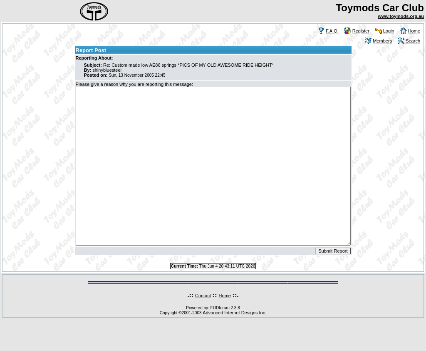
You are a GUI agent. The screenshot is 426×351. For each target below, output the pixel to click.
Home (414, 30)
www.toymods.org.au (401, 16)
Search (413, 40)
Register (360, 30)
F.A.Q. (332, 30)
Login (388, 30)
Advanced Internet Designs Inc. (234, 343)
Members (382, 40)
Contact (203, 326)
